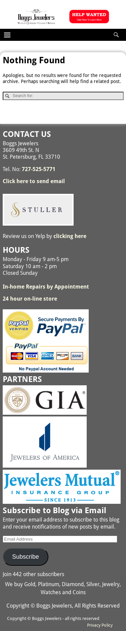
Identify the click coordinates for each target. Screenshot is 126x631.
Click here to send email (34, 181)
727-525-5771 (38, 169)
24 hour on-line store (30, 299)
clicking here (69, 236)
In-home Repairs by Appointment (46, 287)
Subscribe (25, 556)
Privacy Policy (100, 625)
